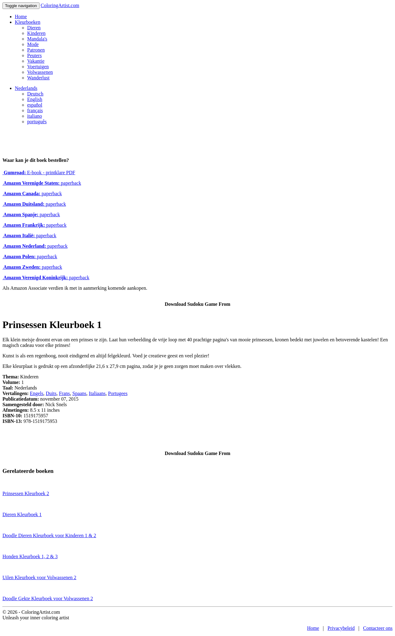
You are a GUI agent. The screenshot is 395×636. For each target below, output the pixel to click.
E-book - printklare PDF (38, 172)
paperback (41, 183)
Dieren (34, 27)
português (37, 121)
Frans (64, 393)
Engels (37, 393)
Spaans (79, 393)
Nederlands (26, 88)
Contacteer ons (378, 628)
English (34, 99)
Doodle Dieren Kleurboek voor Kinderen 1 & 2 (49, 535)
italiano (34, 116)
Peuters (34, 55)
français (35, 110)
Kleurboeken (27, 22)
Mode (33, 44)
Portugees (117, 393)
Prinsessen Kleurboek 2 (25, 493)
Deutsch (35, 93)
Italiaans (97, 393)
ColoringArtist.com (60, 5)
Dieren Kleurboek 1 (22, 514)
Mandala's (37, 38)
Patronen (36, 50)
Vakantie (35, 61)
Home (21, 16)
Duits (51, 393)
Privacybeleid (341, 628)
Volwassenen (40, 72)
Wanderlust (38, 77)
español (34, 104)
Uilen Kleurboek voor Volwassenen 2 (39, 577)
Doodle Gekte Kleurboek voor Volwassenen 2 (47, 598)
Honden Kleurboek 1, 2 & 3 (30, 556)
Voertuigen (38, 66)
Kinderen (36, 33)
